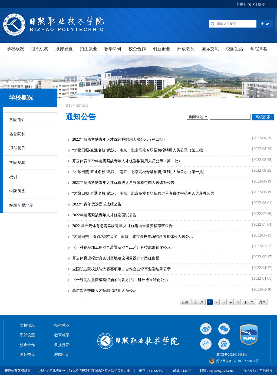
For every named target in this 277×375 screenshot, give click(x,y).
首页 (240, 4)
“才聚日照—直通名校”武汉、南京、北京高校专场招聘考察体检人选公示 (132, 237)
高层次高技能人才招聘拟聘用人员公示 (104, 291)
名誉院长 (17, 134)
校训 (13, 177)
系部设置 (27, 335)
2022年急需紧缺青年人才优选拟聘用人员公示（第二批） (119, 139)
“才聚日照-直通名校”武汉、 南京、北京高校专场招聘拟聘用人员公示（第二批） (139, 150)
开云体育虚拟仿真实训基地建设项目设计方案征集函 (115, 258)
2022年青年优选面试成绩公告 (96, 204)
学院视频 (17, 162)
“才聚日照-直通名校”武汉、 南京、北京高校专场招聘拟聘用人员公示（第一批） (139, 172)
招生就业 (62, 325)
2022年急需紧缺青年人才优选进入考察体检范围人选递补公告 (123, 183)
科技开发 (62, 345)
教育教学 (62, 335)
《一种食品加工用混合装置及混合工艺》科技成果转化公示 (121, 247)
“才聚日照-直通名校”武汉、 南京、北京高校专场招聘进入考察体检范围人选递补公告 (143, 193)
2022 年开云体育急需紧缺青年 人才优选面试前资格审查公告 (122, 226)
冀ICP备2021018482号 (232, 354)
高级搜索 (263, 117)
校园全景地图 (21, 205)
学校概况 (27, 325)
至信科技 (265, 371)
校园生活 (62, 355)
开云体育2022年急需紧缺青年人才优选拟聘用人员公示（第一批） (127, 161)
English (251, 4)
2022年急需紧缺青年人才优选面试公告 (104, 215)
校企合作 (27, 345)
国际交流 (27, 355)
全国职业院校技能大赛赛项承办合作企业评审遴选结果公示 (121, 269)
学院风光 (17, 191)
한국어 (263, 4)
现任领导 (17, 148)
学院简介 (17, 119)
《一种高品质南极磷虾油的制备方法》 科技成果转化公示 (120, 280)
